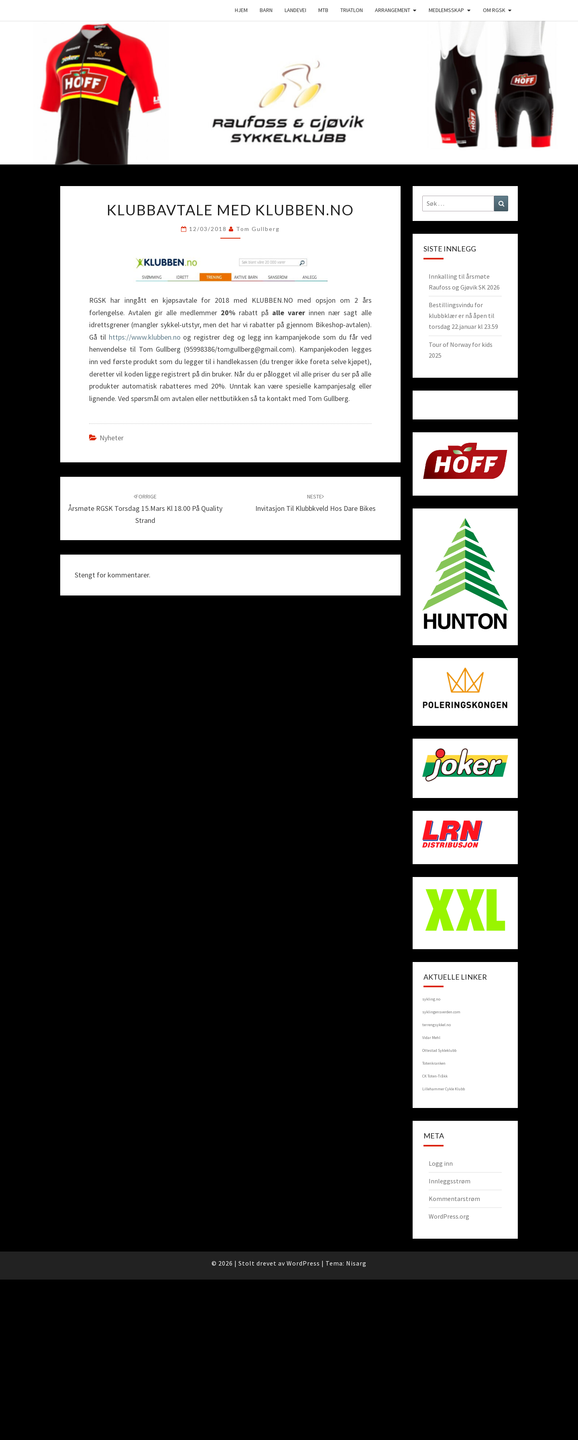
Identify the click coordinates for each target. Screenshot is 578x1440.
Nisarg (356, 1263)
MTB (323, 10)
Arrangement (392, 10)
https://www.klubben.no (145, 337)
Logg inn (441, 1163)
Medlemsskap (446, 10)
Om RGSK (494, 10)
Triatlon (351, 10)
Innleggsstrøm (449, 1181)
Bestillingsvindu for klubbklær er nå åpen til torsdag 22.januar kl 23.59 (463, 315)
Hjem (241, 10)
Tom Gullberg (258, 228)
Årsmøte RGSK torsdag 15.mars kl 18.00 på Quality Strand (145, 509)
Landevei (295, 10)
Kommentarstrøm (454, 1199)
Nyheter (112, 437)
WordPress (303, 1263)
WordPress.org (449, 1216)
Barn (266, 10)
